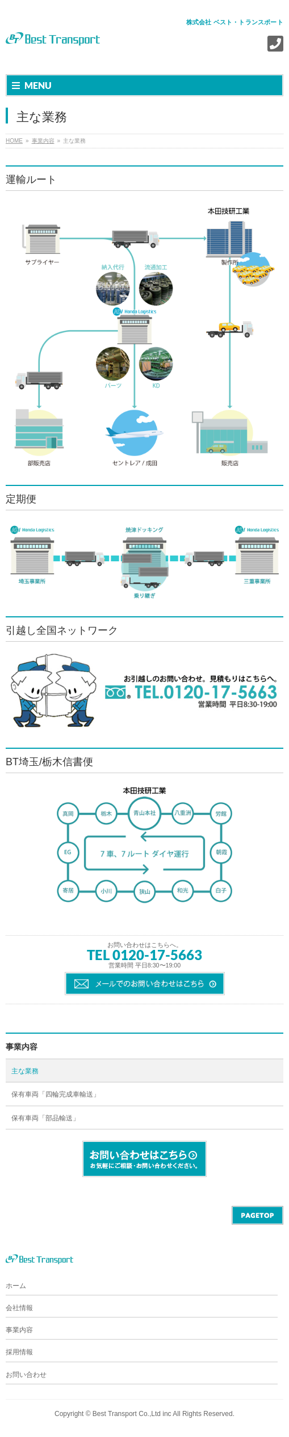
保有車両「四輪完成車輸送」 (55, 1094)
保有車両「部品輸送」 (45, 1118)
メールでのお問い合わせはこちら (145, 983)
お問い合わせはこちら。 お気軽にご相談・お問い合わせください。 (144, 1159)
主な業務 (25, 1071)
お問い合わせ (26, 1375)
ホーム (16, 1286)
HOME (14, 141)
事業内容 (43, 141)
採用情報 (19, 1352)
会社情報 (19, 1308)
